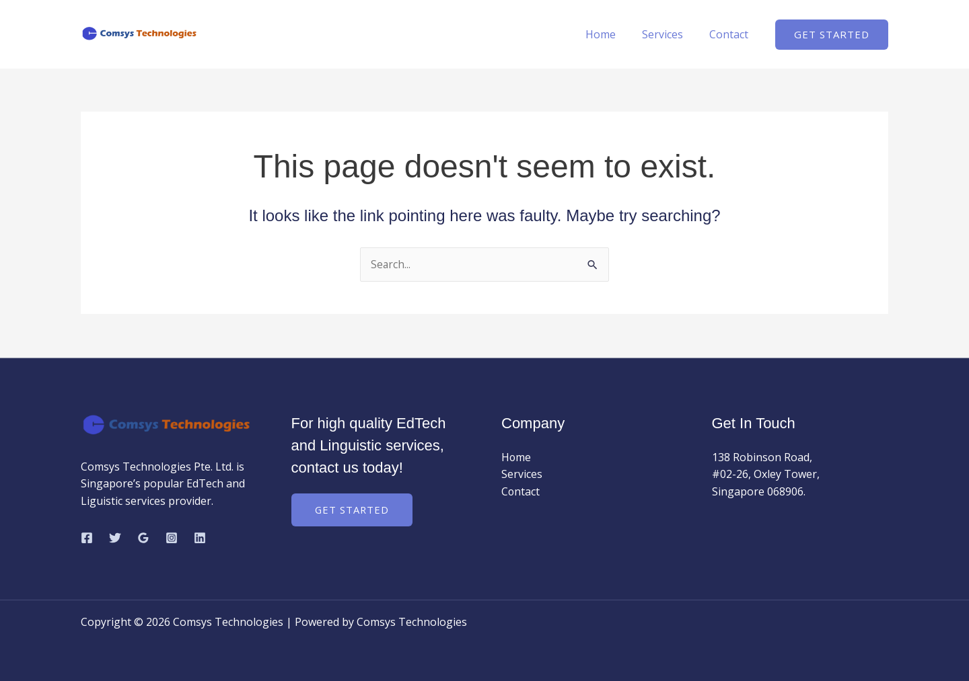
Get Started (352, 509)
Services (521, 474)
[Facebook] (87, 538)
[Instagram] (172, 538)
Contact (520, 491)
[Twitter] (115, 538)
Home (516, 457)
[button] (831, 34)
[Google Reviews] (143, 538)
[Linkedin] (200, 538)
